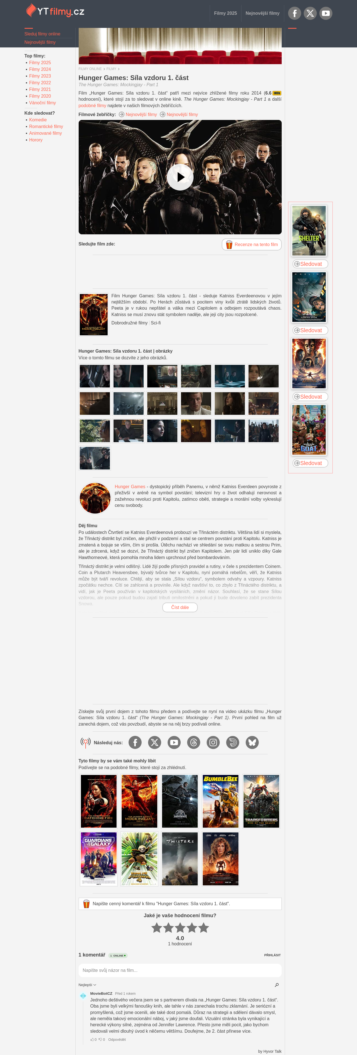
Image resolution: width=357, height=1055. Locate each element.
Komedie (38, 119)
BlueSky (253, 743)
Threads (194, 743)
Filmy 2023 (40, 76)
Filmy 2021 (40, 89)
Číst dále (180, 607)
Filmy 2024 (40, 69)
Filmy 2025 (225, 13)
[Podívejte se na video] (180, 177)
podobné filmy (93, 105)
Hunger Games (130, 486)
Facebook (294, 13)
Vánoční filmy (42, 102)
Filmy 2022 (40, 82)
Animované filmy (45, 133)
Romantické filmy (46, 126)
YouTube (326, 13)
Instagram (214, 743)
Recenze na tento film (256, 244)
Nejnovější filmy (263, 13)
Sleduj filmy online (43, 34)
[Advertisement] (310, 115)
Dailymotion (233, 743)
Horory (36, 140)
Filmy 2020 (40, 96)
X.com (310, 13)
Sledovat (311, 264)
